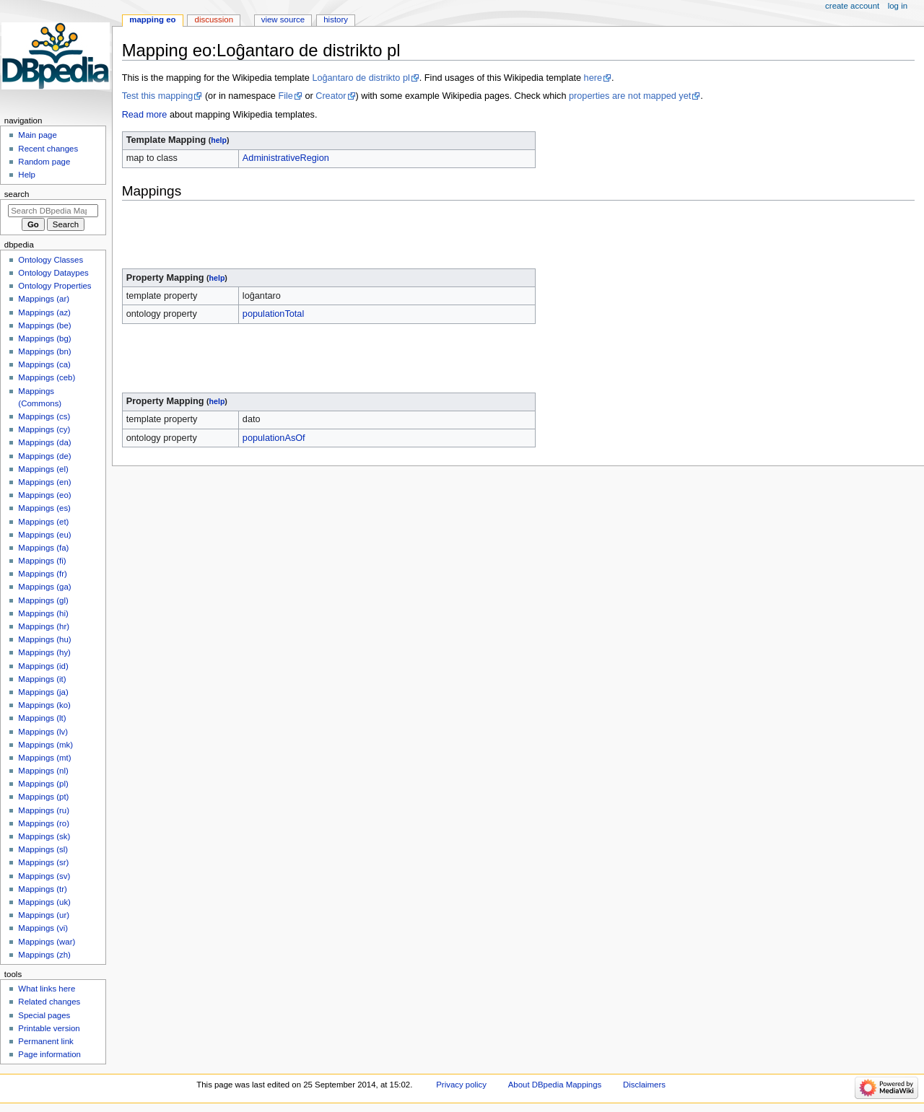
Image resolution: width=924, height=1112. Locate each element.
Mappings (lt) (42, 718)
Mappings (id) (43, 666)
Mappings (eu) (44, 534)
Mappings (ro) (43, 823)
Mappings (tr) (42, 889)
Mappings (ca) (44, 364)
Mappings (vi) (43, 928)
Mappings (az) (44, 312)
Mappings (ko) (44, 705)
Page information (49, 1054)
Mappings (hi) (43, 613)
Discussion (214, 19)
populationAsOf (274, 438)
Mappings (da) (44, 442)
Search (17, 194)
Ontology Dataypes (53, 272)
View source (283, 19)
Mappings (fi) (42, 560)
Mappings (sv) (44, 876)
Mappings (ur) (43, 915)
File (285, 96)
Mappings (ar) (43, 298)
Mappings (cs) (44, 416)
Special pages (44, 1015)
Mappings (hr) (43, 626)
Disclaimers (644, 1084)
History (335, 19)
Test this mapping (157, 96)
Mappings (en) (44, 482)
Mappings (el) (43, 469)
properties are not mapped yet (630, 96)
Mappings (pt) (43, 796)
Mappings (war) (46, 941)
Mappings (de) (44, 456)
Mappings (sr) (43, 862)
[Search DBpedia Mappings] (53, 210)
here (593, 78)
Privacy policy (461, 1084)
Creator (330, 96)
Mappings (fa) (43, 547)
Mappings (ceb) (46, 377)
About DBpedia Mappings (555, 1084)
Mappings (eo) (44, 495)
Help (26, 174)
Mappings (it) (42, 679)
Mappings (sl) (43, 849)
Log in (897, 5)
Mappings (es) (44, 508)
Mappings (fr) (42, 573)
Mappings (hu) (44, 639)
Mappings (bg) (44, 338)
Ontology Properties (54, 285)
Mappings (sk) (44, 836)
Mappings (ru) (43, 810)
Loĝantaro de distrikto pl (360, 78)
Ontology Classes (50, 259)
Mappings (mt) (44, 757)
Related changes (49, 1001)
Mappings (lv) (43, 731)
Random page (44, 161)
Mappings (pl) (43, 783)
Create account (852, 5)
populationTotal (273, 314)
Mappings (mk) (45, 744)
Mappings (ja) (43, 692)
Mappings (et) (43, 521)
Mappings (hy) (44, 652)
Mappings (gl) (43, 600)
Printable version (48, 1028)
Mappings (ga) (44, 586)
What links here (46, 988)
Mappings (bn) (44, 351)
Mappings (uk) (44, 902)
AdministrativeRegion (286, 158)
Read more (144, 115)
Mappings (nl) (43, 770)
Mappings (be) (44, 325)
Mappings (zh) (44, 954)
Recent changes (48, 148)
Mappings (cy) (44, 429)
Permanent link (45, 1041)
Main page (37, 135)
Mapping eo (152, 19)
